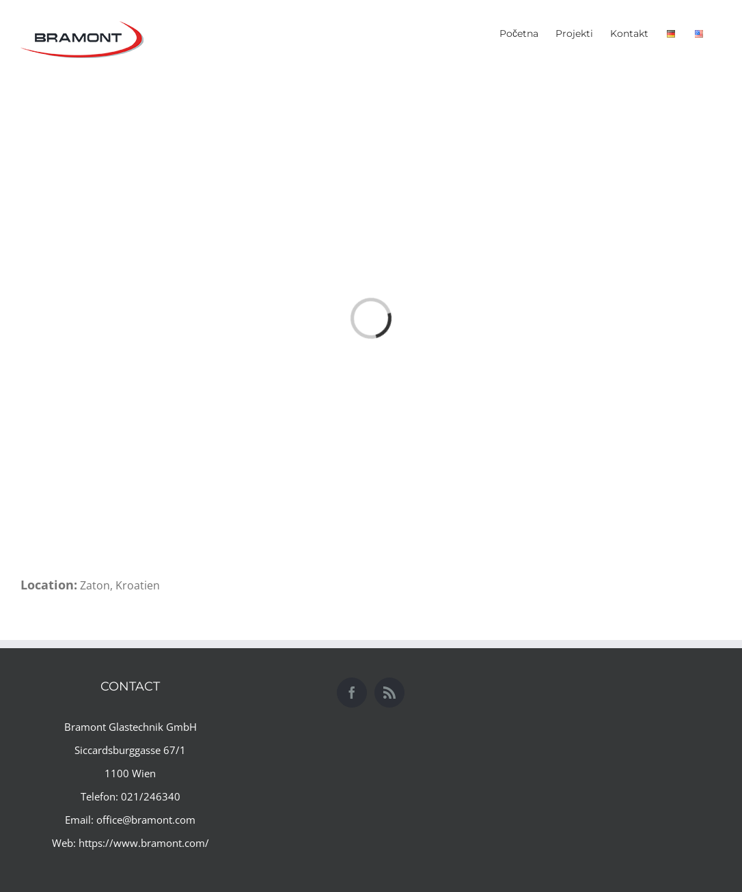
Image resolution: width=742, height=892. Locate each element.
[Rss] (389, 693)
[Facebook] (352, 693)
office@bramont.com (145, 819)
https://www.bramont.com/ (144, 843)
